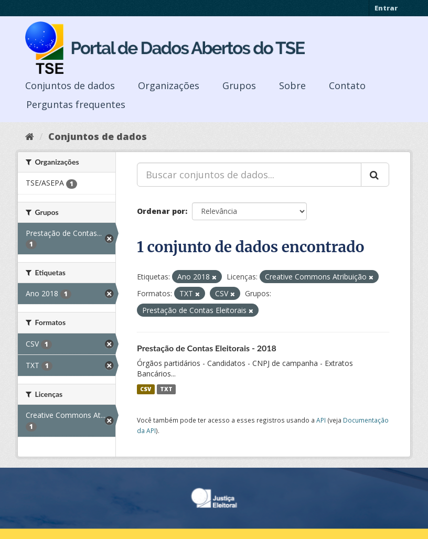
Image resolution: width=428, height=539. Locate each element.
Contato (347, 85)
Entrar (386, 8)
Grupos (239, 85)
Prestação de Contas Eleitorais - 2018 (206, 348)
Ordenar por (161, 211)
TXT (166, 389)
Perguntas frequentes (75, 104)
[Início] (29, 136)
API (321, 420)
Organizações (168, 85)
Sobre (292, 85)
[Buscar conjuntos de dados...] (249, 175)
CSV (145, 389)
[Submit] (375, 175)
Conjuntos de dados (70, 85)
